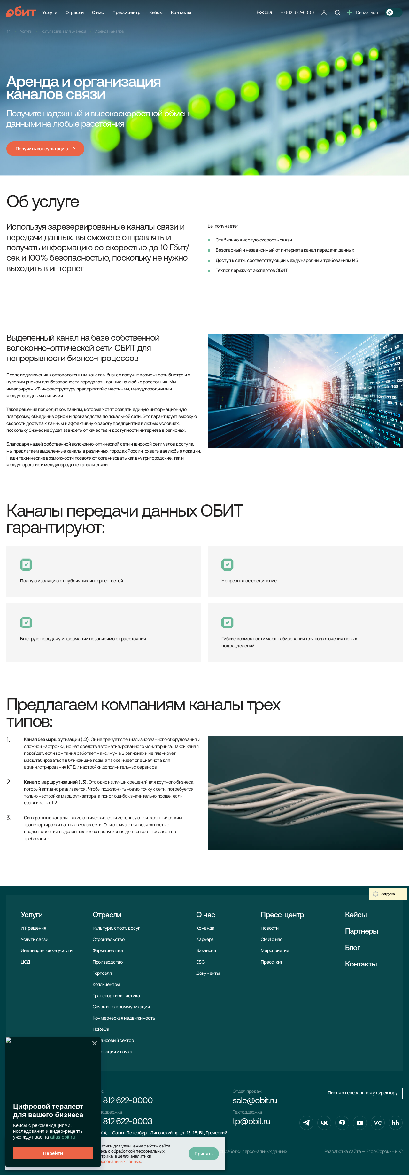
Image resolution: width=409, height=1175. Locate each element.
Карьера (205, 939)
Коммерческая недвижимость (124, 1018)
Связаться (362, 12)
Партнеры (361, 931)
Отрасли (74, 12)
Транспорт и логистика (116, 995)
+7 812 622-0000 (297, 12)
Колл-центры (106, 984)
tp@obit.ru (251, 1122)
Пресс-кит (271, 962)
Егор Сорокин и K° (384, 1151)
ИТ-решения (33, 928)
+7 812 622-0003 (122, 1122)
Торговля (102, 973)
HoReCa (101, 1029)
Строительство (109, 939)
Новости (269, 928)
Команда (205, 928)
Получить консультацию (42, 149)
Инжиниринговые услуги (46, 950)
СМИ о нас (271, 939)
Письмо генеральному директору (362, 1093)
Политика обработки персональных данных (243, 1151)
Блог (352, 948)
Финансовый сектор (113, 1040)
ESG (200, 962)
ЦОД (25, 962)
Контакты (181, 12)
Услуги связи (34, 939)
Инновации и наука (112, 1051)
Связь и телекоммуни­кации (121, 1007)
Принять (204, 1153)
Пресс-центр (126, 12)
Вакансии (206, 950)
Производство (108, 962)
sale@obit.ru (255, 1101)
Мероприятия (275, 950)
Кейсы (156, 12)
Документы (208, 973)
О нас (98, 12)
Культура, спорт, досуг (116, 928)
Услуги (49, 12)
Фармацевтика (108, 950)
